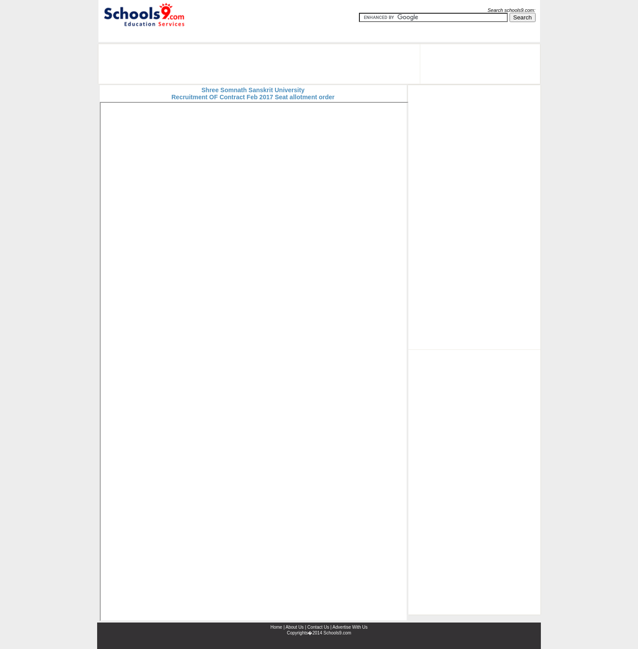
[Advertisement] (259, 64)
